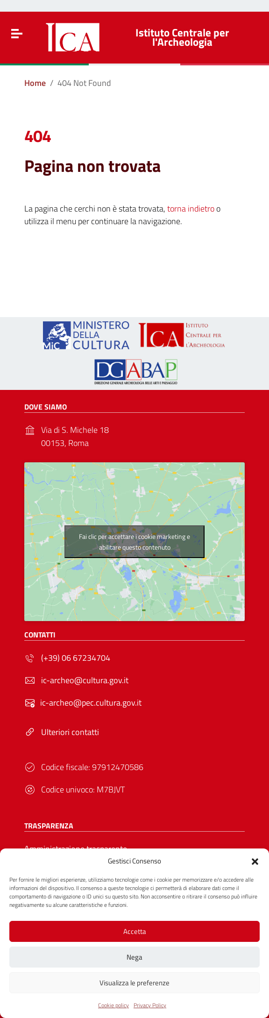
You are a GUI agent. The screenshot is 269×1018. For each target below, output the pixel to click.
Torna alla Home (131, 266)
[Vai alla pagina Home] (35, 83)
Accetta (134, 931)
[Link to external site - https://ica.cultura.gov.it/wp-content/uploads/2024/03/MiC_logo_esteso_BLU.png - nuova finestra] (86, 334)
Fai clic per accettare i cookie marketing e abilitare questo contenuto (134, 541)
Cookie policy (113, 1005)
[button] (255, 860)
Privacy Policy (150, 1005)
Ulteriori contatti (70, 732)
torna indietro (190, 208)
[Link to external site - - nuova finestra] (134, 370)
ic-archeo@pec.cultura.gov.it (91, 702)
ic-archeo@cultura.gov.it (84, 680)
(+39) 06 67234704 (75, 657)
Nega (134, 957)
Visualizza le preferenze (134, 982)
